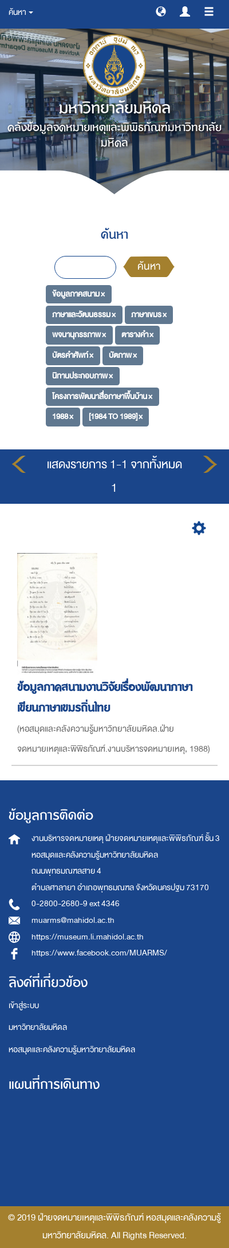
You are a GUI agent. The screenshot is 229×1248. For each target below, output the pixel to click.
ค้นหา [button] (21, 12)
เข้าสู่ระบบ (24, 1005)
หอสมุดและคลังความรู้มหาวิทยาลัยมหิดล (72, 1049)
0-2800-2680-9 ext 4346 (75, 903)
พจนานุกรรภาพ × (79, 334)
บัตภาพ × (123, 355)
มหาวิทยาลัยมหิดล (38, 1027)
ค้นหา (148, 266)
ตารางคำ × (137, 334)
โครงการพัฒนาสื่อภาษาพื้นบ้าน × (102, 395)
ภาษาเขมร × (149, 314)
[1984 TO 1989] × (116, 416)
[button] (160, 11)
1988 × (62, 416)
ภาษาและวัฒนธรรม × (84, 314)
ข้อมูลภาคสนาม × (78, 294)
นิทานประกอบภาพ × (82, 375)
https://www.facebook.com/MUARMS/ (99, 953)
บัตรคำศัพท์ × (72, 355)
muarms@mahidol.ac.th (72, 920)
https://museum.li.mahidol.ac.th (87, 937)
